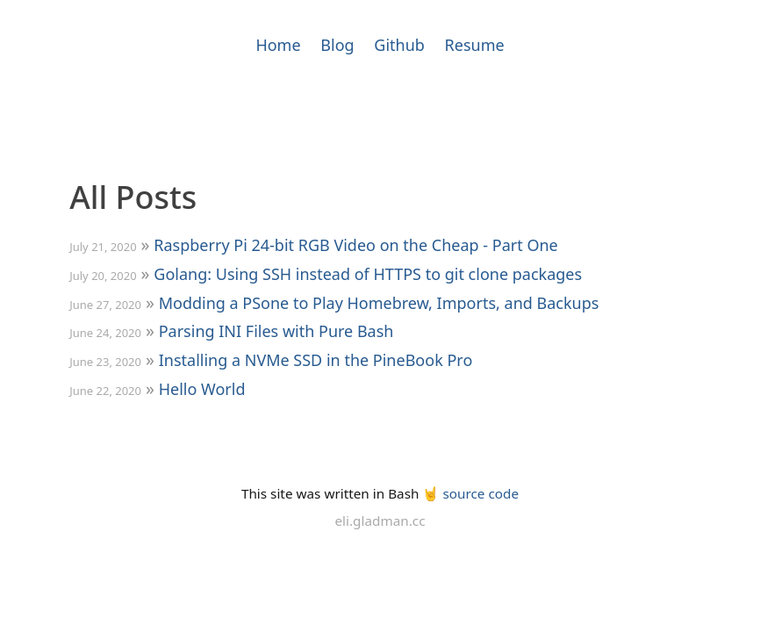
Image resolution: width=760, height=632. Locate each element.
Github (399, 44)
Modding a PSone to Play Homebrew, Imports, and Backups (379, 302)
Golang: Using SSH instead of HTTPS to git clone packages (368, 273)
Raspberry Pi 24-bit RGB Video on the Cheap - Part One (355, 244)
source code (480, 493)
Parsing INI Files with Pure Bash (276, 330)
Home (277, 44)
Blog (337, 44)
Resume (475, 44)
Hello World (202, 388)
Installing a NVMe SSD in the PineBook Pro (316, 359)
